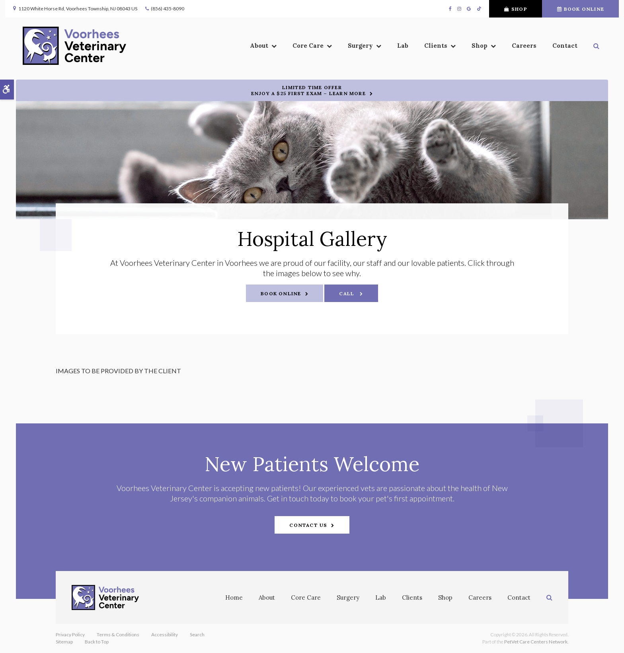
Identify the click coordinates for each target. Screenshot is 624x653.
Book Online (569, 9)
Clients (412, 597)
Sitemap (64, 642)
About (267, 597)
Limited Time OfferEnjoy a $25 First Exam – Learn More (308, 90)
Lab (369, 48)
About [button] (226, 48)
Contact (531, 48)
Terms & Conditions (118, 634)
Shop (504, 9)
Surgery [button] (327, 48)
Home (234, 597)
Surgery (348, 597)
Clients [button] (402, 48)
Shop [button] (446, 48)
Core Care (306, 597)
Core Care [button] (275, 48)
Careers (491, 48)
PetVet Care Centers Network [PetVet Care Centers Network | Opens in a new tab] (535, 642)
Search (197, 634)
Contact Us (308, 525)
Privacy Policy (70, 634)
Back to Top (97, 642)
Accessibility (164, 634)
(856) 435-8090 (178, 9)
